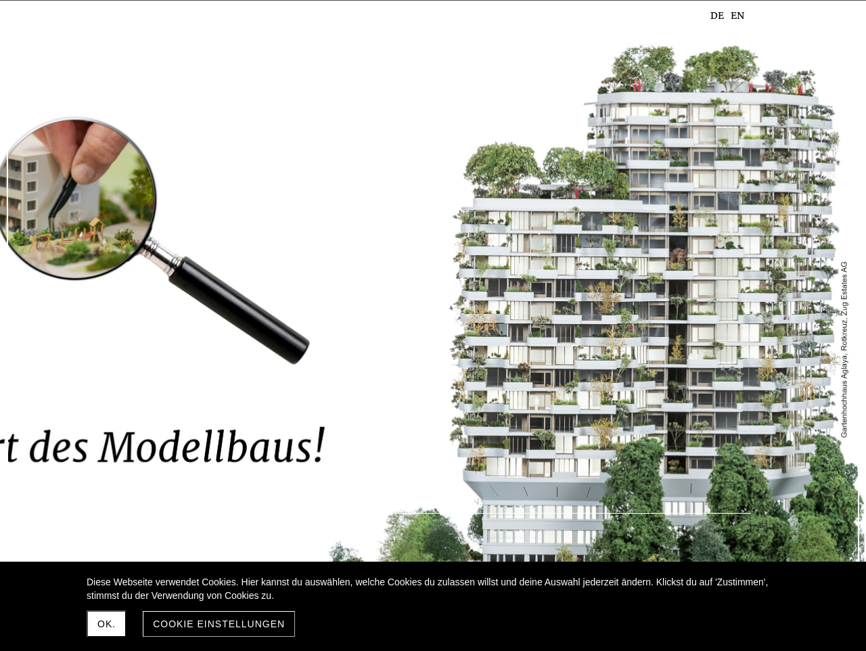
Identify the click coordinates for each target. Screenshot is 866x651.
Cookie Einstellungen (219, 624)
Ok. (106, 624)
